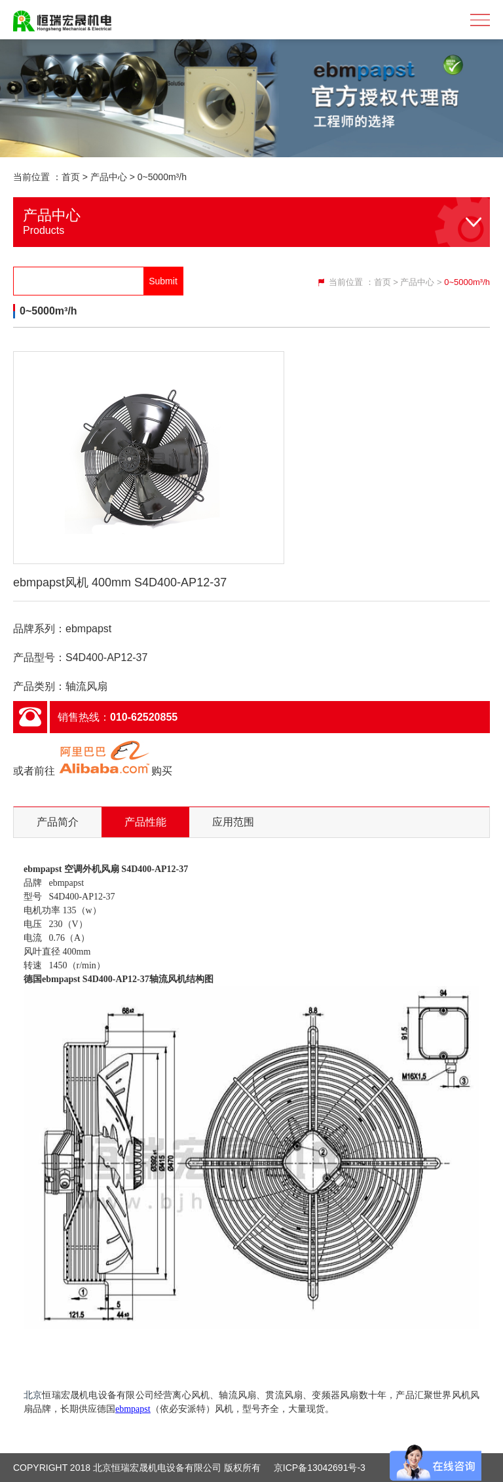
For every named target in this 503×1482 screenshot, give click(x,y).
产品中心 (108, 177)
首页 (71, 177)
